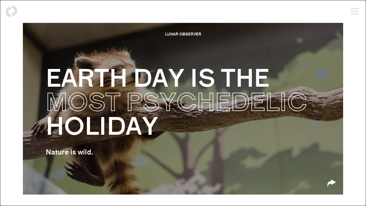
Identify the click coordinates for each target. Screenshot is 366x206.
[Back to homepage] (11, 11)
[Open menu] (354, 11)
